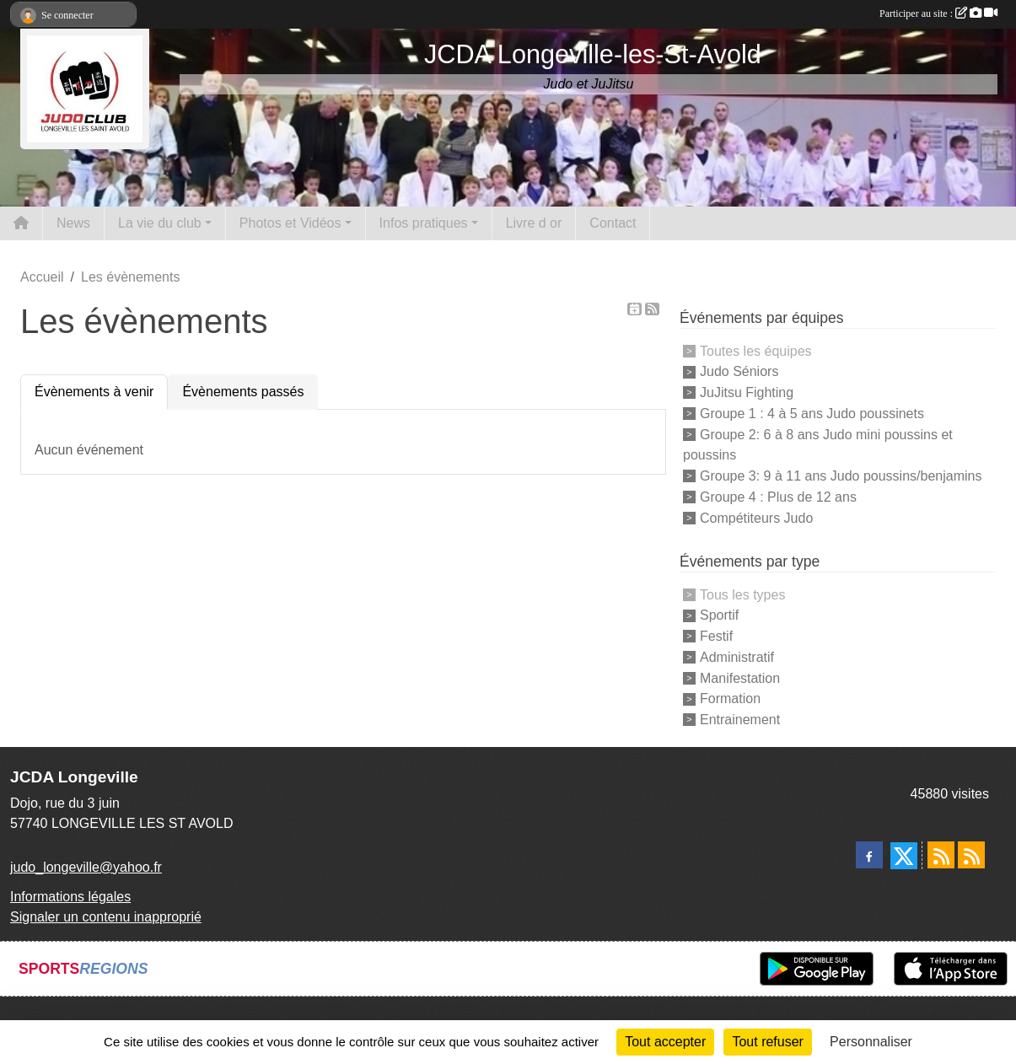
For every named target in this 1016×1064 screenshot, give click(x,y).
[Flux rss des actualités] (940, 854)
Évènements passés (243, 391)
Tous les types (742, 594)
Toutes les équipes (756, 350)
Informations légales (70, 896)
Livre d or (534, 223)
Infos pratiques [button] (423, 223)
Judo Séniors (739, 371)
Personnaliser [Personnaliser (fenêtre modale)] (871, 1041)
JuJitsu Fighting (746, 392)
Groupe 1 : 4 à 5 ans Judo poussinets (812, 413)
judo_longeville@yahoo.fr (86, 867)
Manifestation (740, 677)
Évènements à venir (94, 391)
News (73, 223)
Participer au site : (938, 13)
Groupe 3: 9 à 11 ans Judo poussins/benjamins (840, 476)
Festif (716, 636)
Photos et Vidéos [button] (290, 223)
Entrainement (740, 719)
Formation (730, 698)
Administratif (737, 657)
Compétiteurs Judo (756, 517)
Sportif (719, 615)
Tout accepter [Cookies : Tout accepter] (665, 1041)
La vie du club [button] (160, 223)
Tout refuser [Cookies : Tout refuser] (767, 1041)
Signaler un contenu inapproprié (106, 917)
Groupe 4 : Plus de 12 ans (778, 497)
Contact (612, 223)
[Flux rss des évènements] (971, 854)
